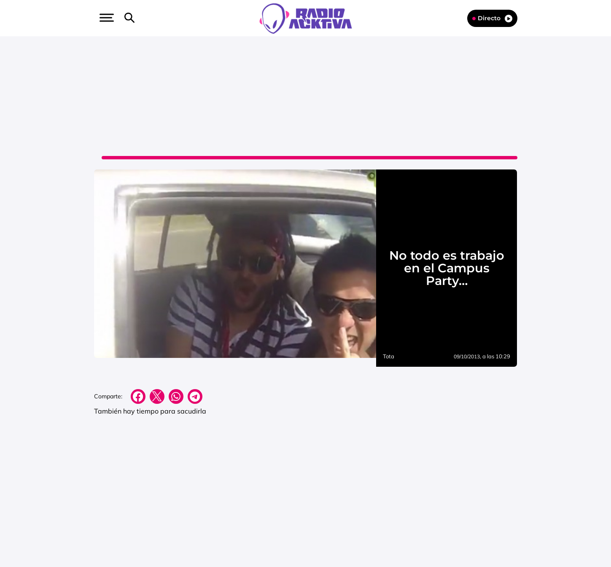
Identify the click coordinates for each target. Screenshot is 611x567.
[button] (106, 17)
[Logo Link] (306, 17)
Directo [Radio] (492, 18)
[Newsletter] (143, 18)
